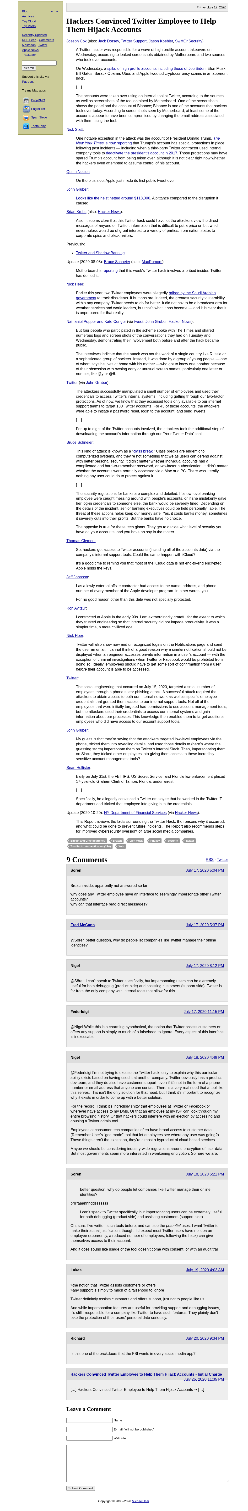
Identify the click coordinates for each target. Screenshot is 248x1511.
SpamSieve (39, 117)
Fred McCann (82, 925)
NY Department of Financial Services (135, 813)
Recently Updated (34, 35)
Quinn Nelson (78, 172)
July (210, 7)
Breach (117, 840)
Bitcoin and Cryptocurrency (87, 840)
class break (143, 451)
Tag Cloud (29, 21)
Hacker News (109, 212)
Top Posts (29, 26)
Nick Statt (74, 129)
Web (121, 846)
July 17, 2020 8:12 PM (205, 966)
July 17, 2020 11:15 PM (204, 1012)
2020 (222, 7)
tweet (138, 322)
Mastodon (29, 45)
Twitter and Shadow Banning (100, 253)
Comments (46, 40)
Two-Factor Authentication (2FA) (90, 846)
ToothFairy (38, 126)
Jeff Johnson (77, 577)
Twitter (72, 383)
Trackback (29, 54)
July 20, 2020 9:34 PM (205, 1338)
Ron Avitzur (76, 608)
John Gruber (77, 189)
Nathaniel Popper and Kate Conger (96, 322)
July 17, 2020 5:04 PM (205, 870)
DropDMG (38, 100)
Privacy (155, 840)
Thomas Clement (81, 541)
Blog (25, 11)
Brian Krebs (76, 212)
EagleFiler (38, 109)
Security (172, 840)
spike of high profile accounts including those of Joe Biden (156, 68)
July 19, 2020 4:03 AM (205, 1270)
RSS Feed (29, 40)
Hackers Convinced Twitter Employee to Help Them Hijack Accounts (141, 25)
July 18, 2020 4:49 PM (205, 1057)
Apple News (30, 50)
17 (215, 7)
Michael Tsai (140, 1508)
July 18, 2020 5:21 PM (205, 1174)
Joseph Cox (76, 41)
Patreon (27, 81)
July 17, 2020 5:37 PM (205, 925)
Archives (28, 16)
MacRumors (152, 262)
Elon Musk (136, 840)
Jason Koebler (161, 41)
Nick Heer (74, 284)
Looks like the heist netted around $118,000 (113, 198)
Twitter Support (134, 41)
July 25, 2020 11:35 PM (204, 1379)
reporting (110, 271)
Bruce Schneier (117, 262)
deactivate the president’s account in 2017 (141, 153)
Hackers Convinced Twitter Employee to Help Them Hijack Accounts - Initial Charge (146, 1374)
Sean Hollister (78, 768)
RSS (210, 860)
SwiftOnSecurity (188, 41)
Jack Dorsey (108, 41)
